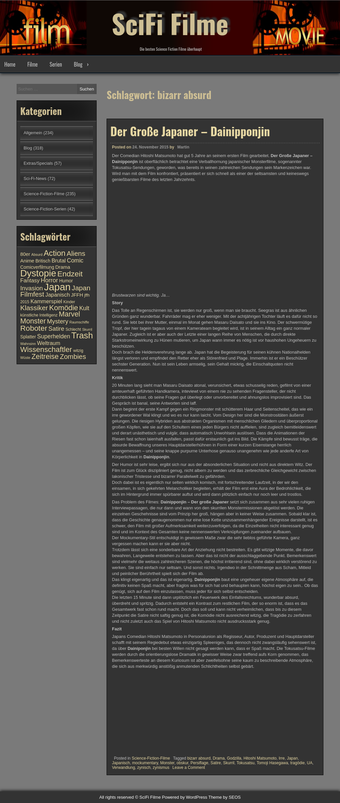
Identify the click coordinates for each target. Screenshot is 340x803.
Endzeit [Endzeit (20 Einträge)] (70, 273)
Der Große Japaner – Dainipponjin (190, 131)
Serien (56, 64)
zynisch (143, 767)
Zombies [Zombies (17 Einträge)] (73, 356)
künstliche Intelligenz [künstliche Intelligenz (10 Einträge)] (38, 315)
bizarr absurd (199, 758)
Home (9, 64)
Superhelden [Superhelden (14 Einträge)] (53, 336)
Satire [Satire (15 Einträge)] (56, 328)
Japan (292, 758)
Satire (216, 763)
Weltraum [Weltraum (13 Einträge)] (48, 343)
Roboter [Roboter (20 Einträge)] (33, 328)
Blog (78, 64)
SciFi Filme (170, 23)
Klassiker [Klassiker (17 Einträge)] (34, 308)
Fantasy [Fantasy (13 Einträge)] (30, 280)
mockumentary (145, 763)
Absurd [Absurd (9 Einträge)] (36, 255)
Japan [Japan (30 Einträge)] (57, 286)
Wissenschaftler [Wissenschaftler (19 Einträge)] (46, 349)
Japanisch (121, 763)
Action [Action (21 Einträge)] (55, 253)
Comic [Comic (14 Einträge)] (75, 260)
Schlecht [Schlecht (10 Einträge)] (73, 329)
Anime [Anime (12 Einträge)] (27, 260)
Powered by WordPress (184, 797)
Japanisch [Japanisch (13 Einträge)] (57, 295)
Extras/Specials (38, 163)
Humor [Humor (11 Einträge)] (66, 280)
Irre (282, 758)
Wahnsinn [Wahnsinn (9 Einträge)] (28, 344)
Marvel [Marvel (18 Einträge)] (69, 314)
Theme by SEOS (224, 797)
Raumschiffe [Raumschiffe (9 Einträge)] (79, 322)
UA (309, 763)
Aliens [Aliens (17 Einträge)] (76, 253)
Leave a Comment (188, 767)
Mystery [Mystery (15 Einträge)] (57, 321)
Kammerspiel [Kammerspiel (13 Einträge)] (46, 301)
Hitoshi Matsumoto (259, 758)
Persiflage (199, 763)
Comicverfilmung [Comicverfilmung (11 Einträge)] (37, 267)
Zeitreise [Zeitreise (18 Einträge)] (45, 357)
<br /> (132, 711)
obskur (182, 763)
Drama (219, 758)
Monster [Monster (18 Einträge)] (33, 321)
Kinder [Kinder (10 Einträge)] (69, 302)
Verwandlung (123, 767)
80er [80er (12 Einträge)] (25, 254)
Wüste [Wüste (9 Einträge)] (25, 358)
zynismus (161, 767)
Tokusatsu (245, 763)
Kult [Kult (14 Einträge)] (84, 308)
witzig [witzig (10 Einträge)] (78, 350)
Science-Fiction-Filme (151, 758)
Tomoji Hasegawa (272, 763)
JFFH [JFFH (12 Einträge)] (77, 295)
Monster (167, 763)
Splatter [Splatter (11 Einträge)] (28, 336)
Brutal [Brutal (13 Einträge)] (58, 260)
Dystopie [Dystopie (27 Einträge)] (38, 273)
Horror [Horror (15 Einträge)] (49, 280)
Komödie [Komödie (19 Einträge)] (63, 308)
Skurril (228, 763)
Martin (183, 147)
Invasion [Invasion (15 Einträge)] (31, 288)
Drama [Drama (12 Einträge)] (62, 267)
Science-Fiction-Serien (45, 208)
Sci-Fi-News (35, 178)
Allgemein (33, 132)
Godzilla (234, 758)
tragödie (297, 763)
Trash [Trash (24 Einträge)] (82, 335)
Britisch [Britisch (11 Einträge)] (43, 260)
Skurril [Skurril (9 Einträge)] (87, 329)
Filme (32, 64)
